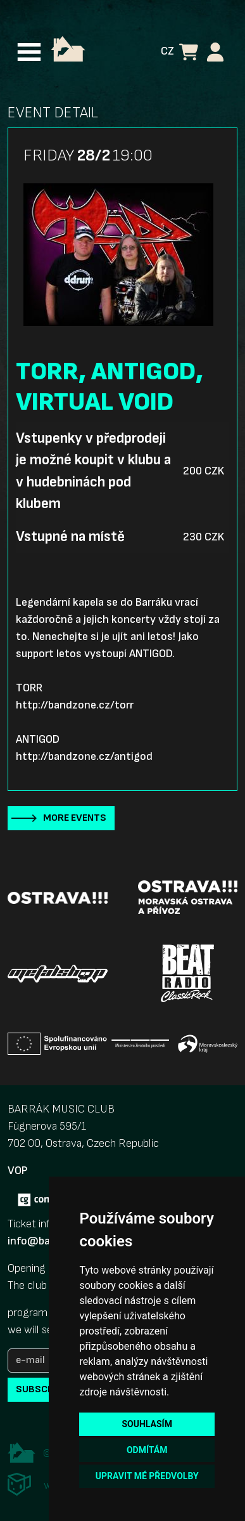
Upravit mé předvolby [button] (147, 1476)
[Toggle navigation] (29, 52)
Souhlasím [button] (147, 1424)
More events (74, 818)
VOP (17, 1170)
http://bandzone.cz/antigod (84, 756)
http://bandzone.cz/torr (75, 705)
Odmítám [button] (147, 1450)
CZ (167, 51)
